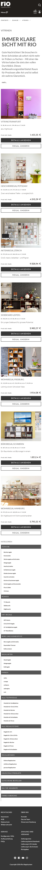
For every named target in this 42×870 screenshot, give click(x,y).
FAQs (3, 841)
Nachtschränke (8, 566)
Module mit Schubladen (11, 717)
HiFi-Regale (7, 615)
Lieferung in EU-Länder (29, 844)
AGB (2, 819)
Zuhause (6, 547)
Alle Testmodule (9, 698)
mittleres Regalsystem (10, 764)
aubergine (7, 688)
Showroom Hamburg (28, 822)
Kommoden (7, 556)
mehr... (4, 82)
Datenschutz (5, 822)
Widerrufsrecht (6, 825)
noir (5, 692)
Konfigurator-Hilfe (7, 836)
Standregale (7, 660)
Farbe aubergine (9, 796)
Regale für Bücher (9, 742)
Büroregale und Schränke (11, 642)
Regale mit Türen (9, 746)
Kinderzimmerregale (10, 573)
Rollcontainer (8, 649)
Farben (5, 672)
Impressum (5, 817)
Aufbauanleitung (7, 839)
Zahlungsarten (26, 839)
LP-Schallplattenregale (10, 627)
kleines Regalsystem (9, 760)
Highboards (7, 609)
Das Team (25, 819)
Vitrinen (6, 591)
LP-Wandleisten (8, 631)
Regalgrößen (8, 755)
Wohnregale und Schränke (11, 559)
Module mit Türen (9, 721)
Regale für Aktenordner (11, 739)
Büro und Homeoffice (12, 636)
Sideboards (7, 605)
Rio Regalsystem (26, 864)
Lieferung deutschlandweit (30, 841)
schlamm (6, 685)
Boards (5, 596)
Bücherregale (8, 552)
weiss (5, 678)
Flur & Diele (7, 587)
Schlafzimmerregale (9, 570)
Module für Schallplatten (11, 703)
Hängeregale (7, 563)
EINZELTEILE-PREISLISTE (11, 773)
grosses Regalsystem (10, 767)
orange (6, 681)
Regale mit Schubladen (10, 749)
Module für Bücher (9, 710)
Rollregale (7, 667)
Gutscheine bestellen (12, 781)
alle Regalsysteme (10, 726)
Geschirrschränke (9, 577)
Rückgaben (25, 849)
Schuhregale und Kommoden (12, 584)
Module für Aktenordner (11, 714)
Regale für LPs (8, 732)
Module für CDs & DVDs (11, 706)
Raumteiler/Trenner (10, 645)
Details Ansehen (21, 140)
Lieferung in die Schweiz (29, 847)
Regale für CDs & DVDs (10, 735)
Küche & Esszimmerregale (11, 580)
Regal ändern (20, 146)
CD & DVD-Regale (9, 624)
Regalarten (7, 654)
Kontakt (24, 817)
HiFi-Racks (7, 620)
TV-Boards (7, 602)
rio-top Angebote (10, 788)
